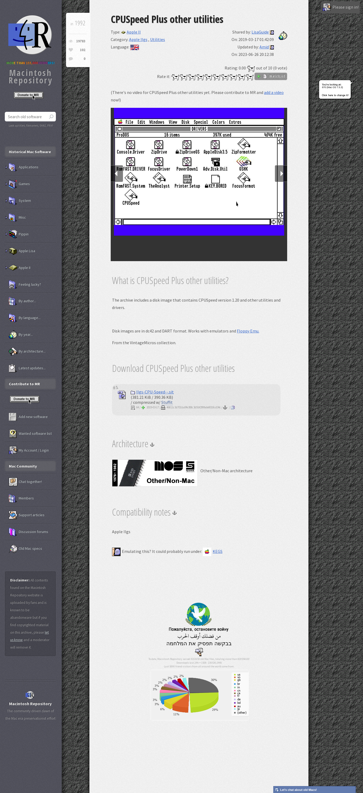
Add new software (28, 417)
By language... (24, 318)
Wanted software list (30, 433)
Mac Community (23, 466)
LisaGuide (260, 32)
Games (19, 184)
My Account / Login (29, 450)
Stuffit (167, 402)
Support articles (26, 515)
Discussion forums (28, 532)
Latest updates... (27, 368)
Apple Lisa (22, 251)
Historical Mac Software (30, 151)
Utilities (157, 39)
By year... (21, 334)
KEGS (212, 551)
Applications (23, 167)
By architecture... (27, 351)
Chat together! (25, 482)
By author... (22, 301)
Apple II (131, 32)
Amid (264, 47)
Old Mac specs (25, 548)
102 (82, 50)
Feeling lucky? (25, 284)
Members (21, 498)
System (20, 200)
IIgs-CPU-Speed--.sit (152, 392)
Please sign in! (340, 7)
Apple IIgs (138, 39)
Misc (17, 217)
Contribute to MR (24, 383)
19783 (80, 41)
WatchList (271, 76)
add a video (274, 92)
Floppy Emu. (248, 331)
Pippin (18, 234)
